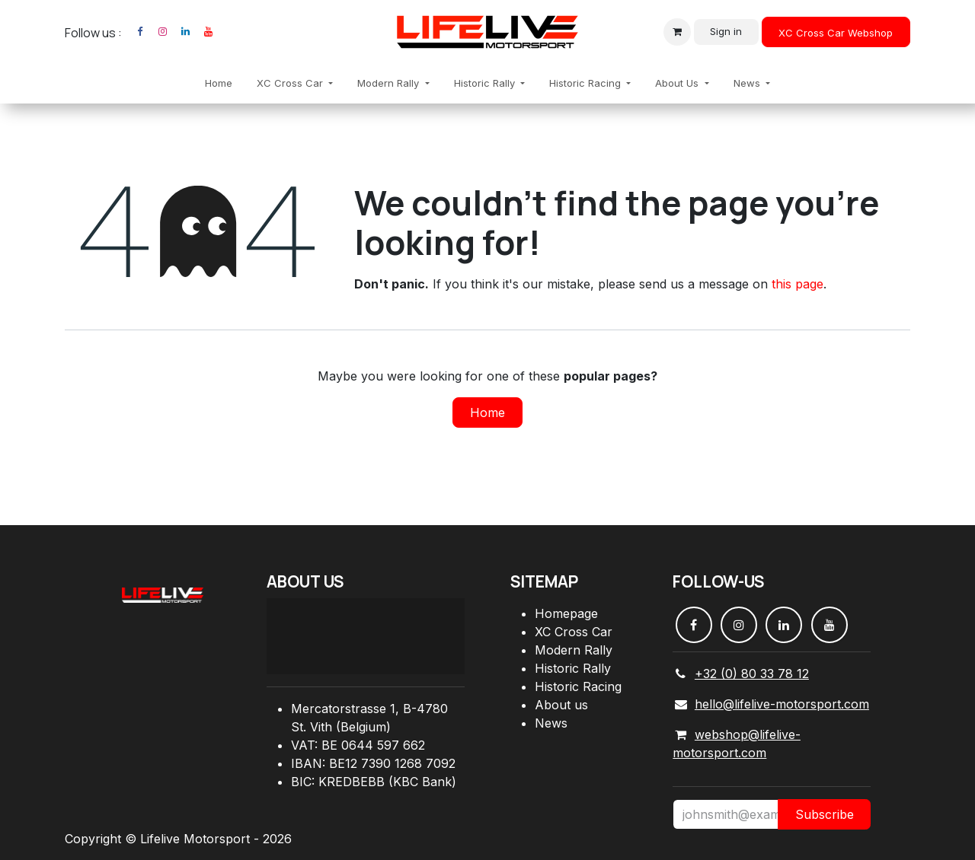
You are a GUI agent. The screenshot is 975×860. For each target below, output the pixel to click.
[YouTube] (208, 32)
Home (487, 412)
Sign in (726, 31)
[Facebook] (139, 32)
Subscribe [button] (824, 814)
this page (797, 283)
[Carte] (366, 636)
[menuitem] (219, 84)
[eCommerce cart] (677, 32)
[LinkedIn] (185, 32)
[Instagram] (162, 32)
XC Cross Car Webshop (835, 33)
